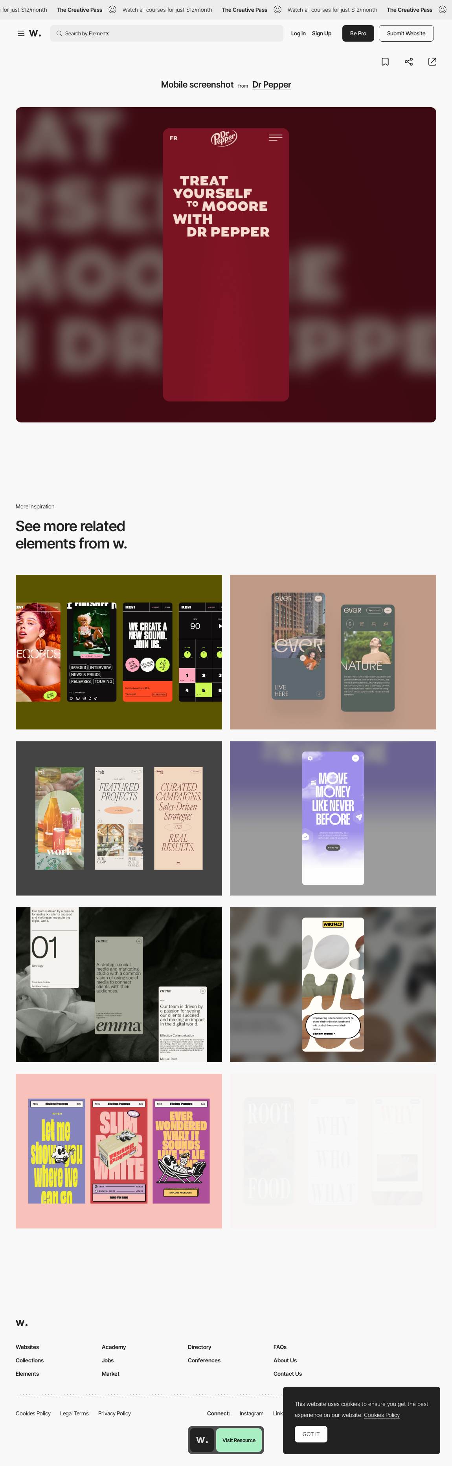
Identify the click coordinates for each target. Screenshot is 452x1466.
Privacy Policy (114, 1413)
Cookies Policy (33, 1413)
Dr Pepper (271, 84)
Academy (114, 1347)
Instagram (252, 1413)
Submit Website (406, 33)
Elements (27, 1373)
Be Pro (358, 33)
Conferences (204, 1360)
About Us (285, 1360)
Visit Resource (238, 1440)
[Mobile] (119, 652)
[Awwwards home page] (202, 1440)
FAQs (280, 1347)
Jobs (108, 1360)
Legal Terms (74, 1413)
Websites (27, 1347)
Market (110, 1373)
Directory (199, 1347)
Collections (30, 1360)
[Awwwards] (35, 33)
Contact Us (288, 1373)
